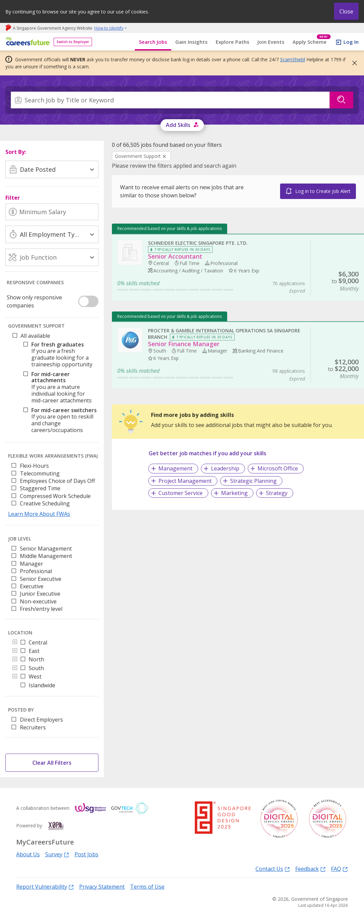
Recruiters (33, 727)
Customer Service (180, 493)
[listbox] (51, 486)
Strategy (276, 493)
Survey (57, 854)
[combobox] (170, 100)
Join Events (270, 41)
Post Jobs (86, 854)
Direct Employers (41, 720)
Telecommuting (40, 473)
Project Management (185, 481)
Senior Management (46, 549)
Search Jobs (153, 41)
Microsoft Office (277, 468)
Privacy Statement (102, 887)
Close (346, 11)
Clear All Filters (51, 762)
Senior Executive (40, 579)
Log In (351, 41)
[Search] (170, 100)
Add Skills (178, 125)
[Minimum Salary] (51, 211)
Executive (31, 586)
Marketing (234, 493)
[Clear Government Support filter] (141, 156)
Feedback (310, 868)
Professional (36, 571)
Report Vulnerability (45, 886)
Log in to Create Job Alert (323, 191)
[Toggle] (15, 642)
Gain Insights (191, 41)
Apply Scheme (312, 42)
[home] (27, 41)
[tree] (53, 385)
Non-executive (38, 601)
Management (175, 468)
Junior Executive (40, 594)
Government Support (138, 156)
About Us (28, 854)
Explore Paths (232, 41)
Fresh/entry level (41, 609)
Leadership (225, 468)
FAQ (339, 868)
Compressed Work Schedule (55, 496)
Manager (31, 564)
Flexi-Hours (34, 466)
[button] (352, 63)
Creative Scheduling (45, 503)
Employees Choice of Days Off (57, 481)
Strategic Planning (253, 481)
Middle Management (46, 556)
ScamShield (292, 59)
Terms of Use (147, 887)
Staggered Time (40, 488)
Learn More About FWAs (39, 514)
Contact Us (272, 868)
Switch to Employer (73, 41)
